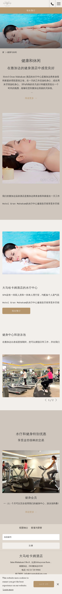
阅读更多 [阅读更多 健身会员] (30, 511)
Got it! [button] (43, 584)
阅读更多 (31, 98)
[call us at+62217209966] (52, 3)
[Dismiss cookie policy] (58, 584)
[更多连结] (58, 3)
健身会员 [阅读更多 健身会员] (31, 498)
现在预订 (17, 311)
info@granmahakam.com (35, 573)
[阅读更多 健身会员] (31, 471)
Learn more (8, 589)
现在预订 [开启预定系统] (31, 10)
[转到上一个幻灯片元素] (48, 179)
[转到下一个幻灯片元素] (56, 179)
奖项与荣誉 (36, 527)
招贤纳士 (23, 527)
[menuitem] (24, 528)
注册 (31, 545)
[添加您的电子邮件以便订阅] (31, 537)
